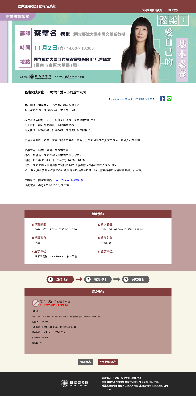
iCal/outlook (115, 99)
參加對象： (37, 338)
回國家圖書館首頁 (152, 10)
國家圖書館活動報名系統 (40, 6)
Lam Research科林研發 (69, 180)
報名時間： (37, 332)
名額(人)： (36, 322)
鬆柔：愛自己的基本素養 (56, 301)
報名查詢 (173, 10)
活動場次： (37, 311)
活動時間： (37, 327)
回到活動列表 (108, 362)
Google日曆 (130, 99)
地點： (35, 317)
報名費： (36, 343)
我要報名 (85, 362)
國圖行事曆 (145, 99)
